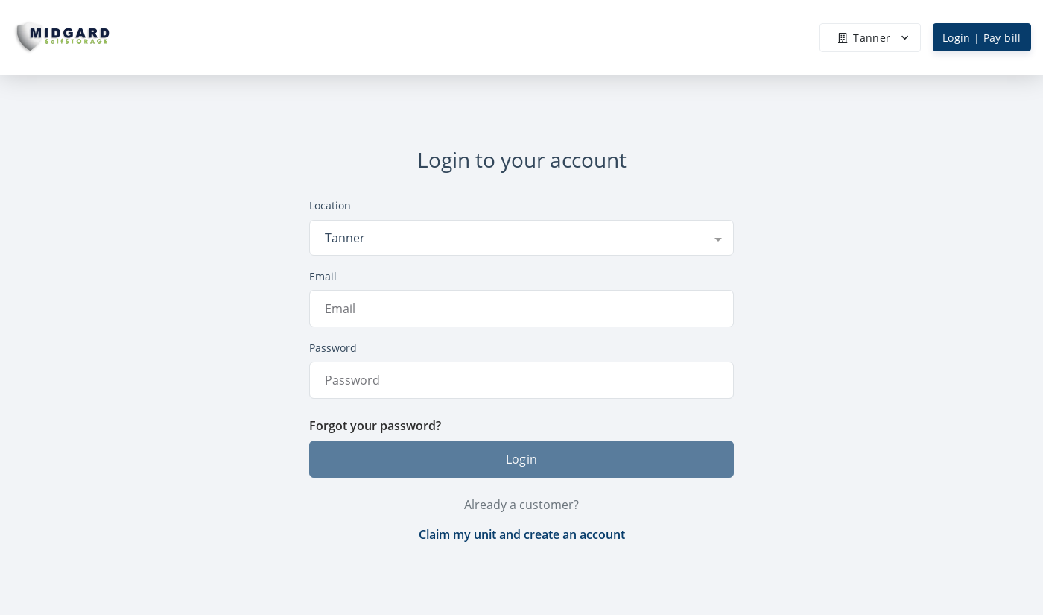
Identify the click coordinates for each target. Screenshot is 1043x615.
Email (323, 276)
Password (333, 348)
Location (330, 205)
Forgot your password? (375, 425)
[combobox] (521, 238)
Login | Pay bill (981, 38)
